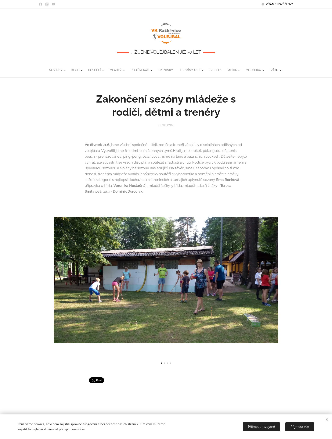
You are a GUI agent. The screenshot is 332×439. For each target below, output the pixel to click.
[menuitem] (54, 70)
